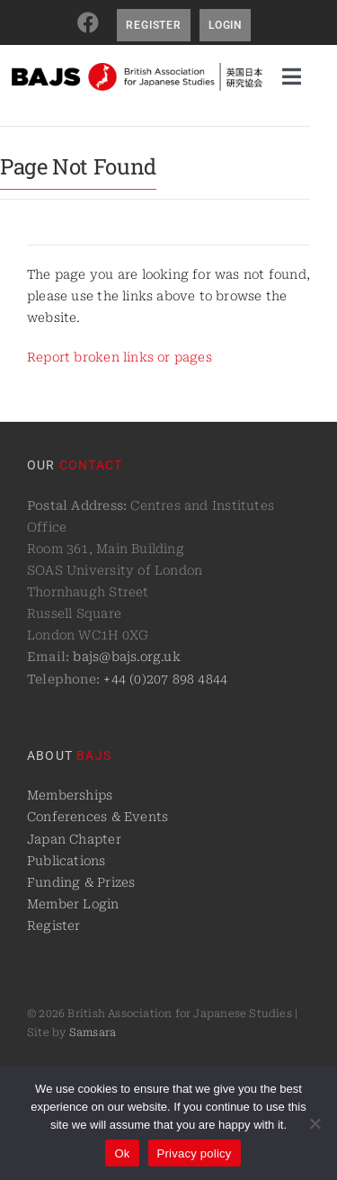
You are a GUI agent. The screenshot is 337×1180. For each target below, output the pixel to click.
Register (54, 925)
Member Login (73, 904)
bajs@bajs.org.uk (126, 656)
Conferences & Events (97, 816)
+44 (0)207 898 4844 (165, 679)
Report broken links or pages (119, 357)
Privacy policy (194, 1153)
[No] (315, 1123)
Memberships (69, 795)
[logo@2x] (137, 69)
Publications (66, 861)
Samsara (92, 1032)
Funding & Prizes (81, 882)
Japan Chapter (74, 839)
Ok (121, 1153)
